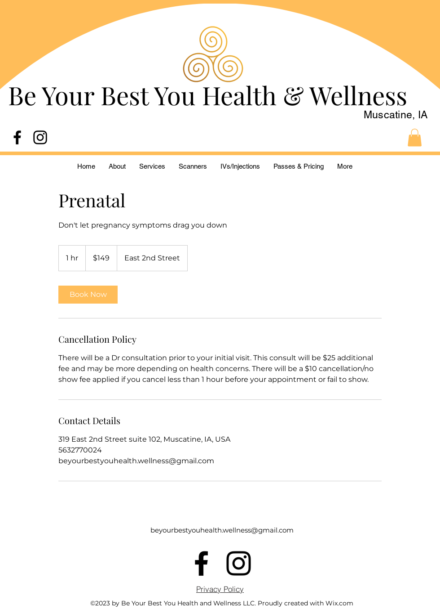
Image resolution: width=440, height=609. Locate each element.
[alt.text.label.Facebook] (17, 137)
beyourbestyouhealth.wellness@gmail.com (222, 530)
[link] (88, 295)
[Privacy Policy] (220, 589)
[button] (414, 137)
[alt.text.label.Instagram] (40, 137)
